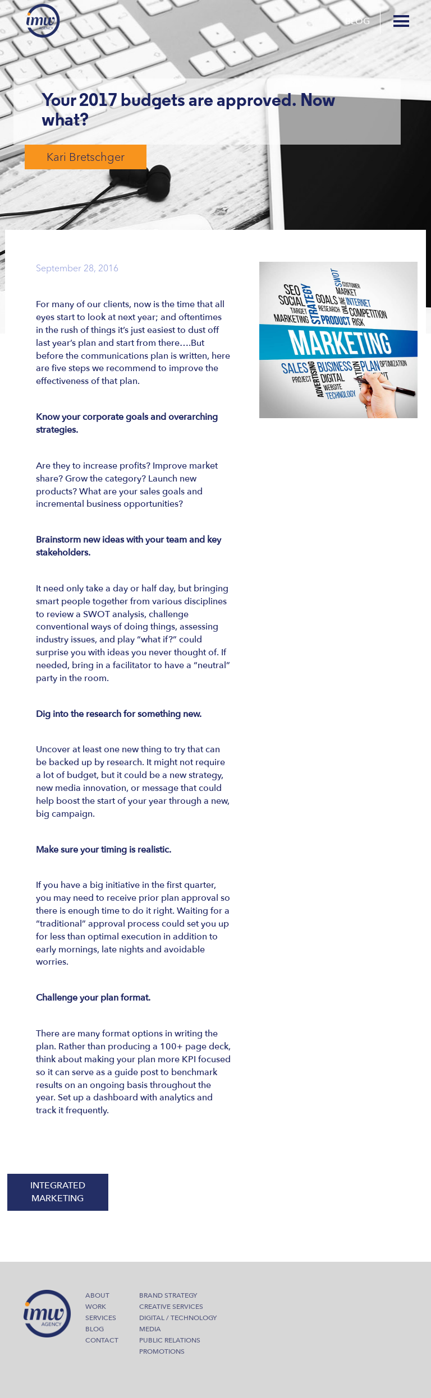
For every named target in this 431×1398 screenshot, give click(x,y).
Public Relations (169, 1340)
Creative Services (171, 1306)
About (97, 1295)
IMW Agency (43, 21)
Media (150, 1329)
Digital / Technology (178, 1317)
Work (95, 1306)
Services (100, 1317)
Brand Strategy (168, 1295)
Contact (101, 1340)
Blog (357, 21)
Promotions (162, 1351)
